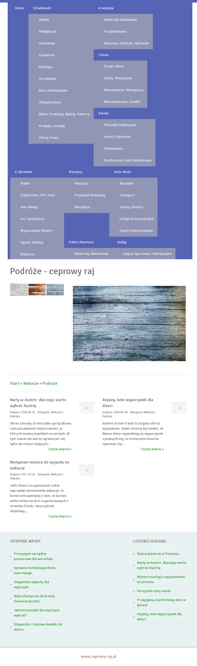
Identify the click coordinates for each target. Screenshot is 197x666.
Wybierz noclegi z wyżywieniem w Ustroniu (161, 579)
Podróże (50, 383)
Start (14, 383)
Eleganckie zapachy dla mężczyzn (31, 584)
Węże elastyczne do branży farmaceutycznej (34, 598)
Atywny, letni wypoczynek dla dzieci (159, 616)
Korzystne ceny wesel (154, 591)
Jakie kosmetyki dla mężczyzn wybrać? (37, 612)
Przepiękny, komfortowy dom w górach (161, 602)
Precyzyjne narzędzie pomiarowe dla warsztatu (33, 556)
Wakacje (30, 383)
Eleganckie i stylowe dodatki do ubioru (38, 627)
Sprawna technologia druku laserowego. (35, 570)
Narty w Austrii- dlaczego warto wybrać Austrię (161, 565)
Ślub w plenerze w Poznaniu (158, 554)
